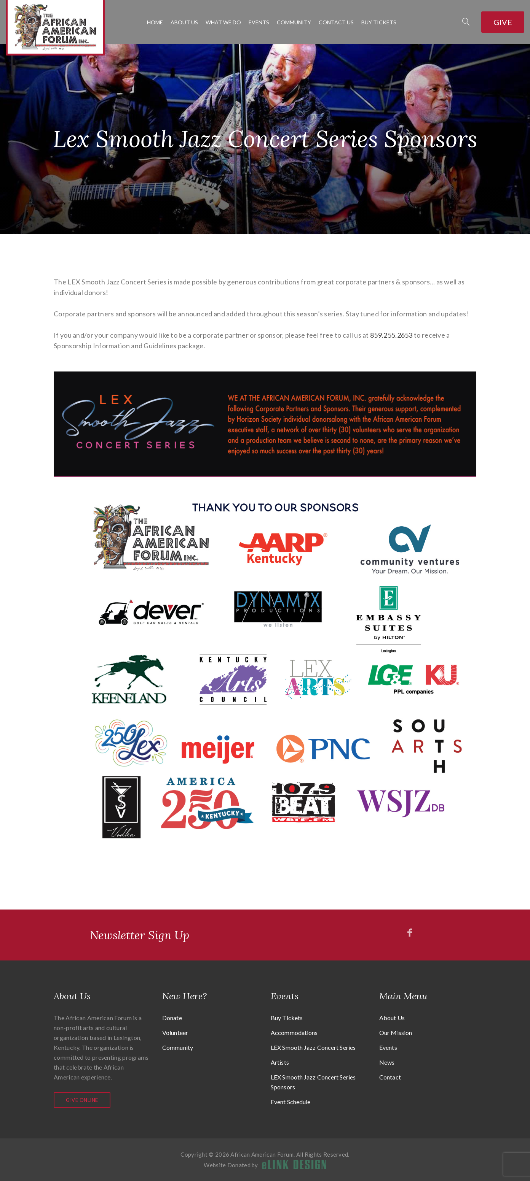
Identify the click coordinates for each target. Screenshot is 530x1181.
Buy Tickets (378, 22)
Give (502, 22)
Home (155, 22)
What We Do (223, 22)
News (386, 1062)
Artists (280, 1062)
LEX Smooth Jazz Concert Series (313, 1047)
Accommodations (294, 1032)
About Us (184, 22)
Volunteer (175, 1032)
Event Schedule (290, 1101)
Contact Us (336, 22)
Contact (390, 1077)
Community (294, 22)
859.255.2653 (391, 335)
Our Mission (395, 1032)
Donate (172, 1017)
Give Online (82, 1100)
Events (259, 22)
